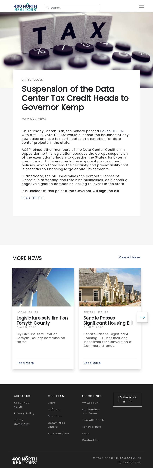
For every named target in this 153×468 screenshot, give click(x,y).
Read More (25, 363)
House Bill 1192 (111, 131)
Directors (55, 416)
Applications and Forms (91, 411)
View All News (130, 257)
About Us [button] (22, 396)
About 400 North (22, 404)
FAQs (85, 433)
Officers (54, 409)
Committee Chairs (56, 425)
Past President (59, 433)
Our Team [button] (56, 396)
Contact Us (90, 440)
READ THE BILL (33, 198)
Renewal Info (91, 427)
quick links (92, 396)
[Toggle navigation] (141, 7)
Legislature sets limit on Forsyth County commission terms (42, 320)
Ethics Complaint (22, 422)
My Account (91, 403)
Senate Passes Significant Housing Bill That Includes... (108, 320)
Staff (52, 403)
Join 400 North (93, 420)
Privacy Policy (24, 413)
